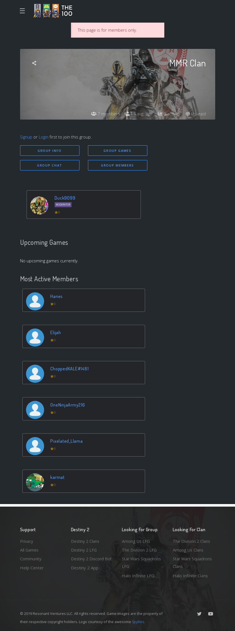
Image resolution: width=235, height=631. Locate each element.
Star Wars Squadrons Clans (193, 562)
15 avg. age (137, 114)
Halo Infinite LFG (138, 575)
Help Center (32, 567)
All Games (29, 549)
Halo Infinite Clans (190, 575)
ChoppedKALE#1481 (70, 369)
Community (31, 558)
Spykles (138, 621)
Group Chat (49, 165)
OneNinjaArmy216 (68, 405)
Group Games (117, 150)
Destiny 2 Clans (86, 540)
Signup (26, 137)
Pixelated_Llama (67, 441)
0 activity (168, 114)
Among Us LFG (136, 540)
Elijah (56, 333)
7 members (103, 114)
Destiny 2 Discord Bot (88, 562)
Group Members (117, 165)
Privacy (27, 540)
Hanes (57, 297)
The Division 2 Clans (192, 540)
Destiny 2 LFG (84, 549)
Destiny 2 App (84, 575)
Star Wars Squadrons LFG (142, 562)
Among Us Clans (188, 549)
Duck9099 (65, 198)
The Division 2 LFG (140, 549)
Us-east (195, 114)
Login (44, 137)
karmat (58, 478)
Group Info (50, 150)
